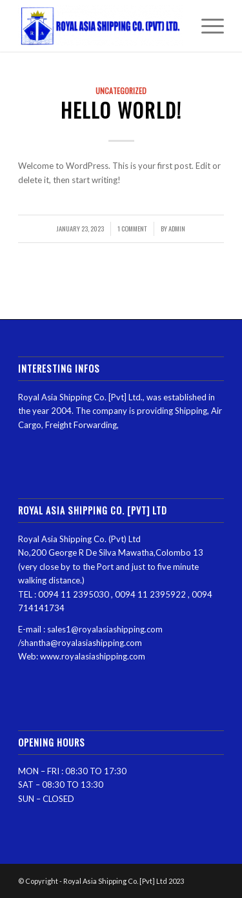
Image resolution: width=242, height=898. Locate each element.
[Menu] (206, 26)
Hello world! (121, 109)
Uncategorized (121, 90)
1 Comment (132, 228)
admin (176, 228)
